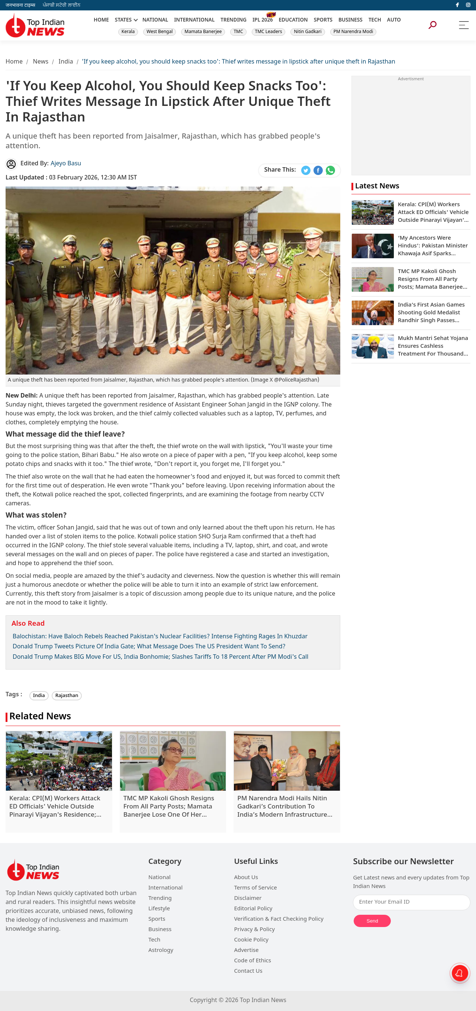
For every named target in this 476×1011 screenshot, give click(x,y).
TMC (238, 32)
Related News (40, 717)
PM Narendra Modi (353, 32)
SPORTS (323, 20)
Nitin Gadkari (307, 32)
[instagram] (468, 5)
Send (372, 921)
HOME (101, 20)
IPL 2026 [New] (263, 20)
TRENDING (234, 20)
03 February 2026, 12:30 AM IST (71, 178)
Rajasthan (66, 696)
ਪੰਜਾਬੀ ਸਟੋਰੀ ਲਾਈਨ (61, 5)
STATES (123, 20)
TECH (375, 20)
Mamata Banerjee (203, 32)
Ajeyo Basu (66, 164)
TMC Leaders (268, 32)
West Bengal (160, 32)
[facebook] (457, 5)
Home (14, 62)
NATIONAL (155, 20)
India (66, 62)
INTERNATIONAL (194, 20)
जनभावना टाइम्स (20, 5)
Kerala (128, 32)
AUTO (394, 20)
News (40, 62)
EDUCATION (293, 20)
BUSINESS (350, 20)
